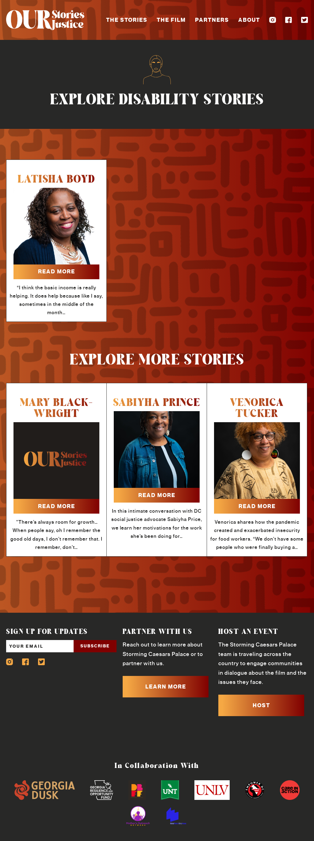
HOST (261, 705)
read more (56, 271)
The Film (171, 20)
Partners (212, 20)
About (249, 20)
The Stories (126, 20)
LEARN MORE (165, 686)
